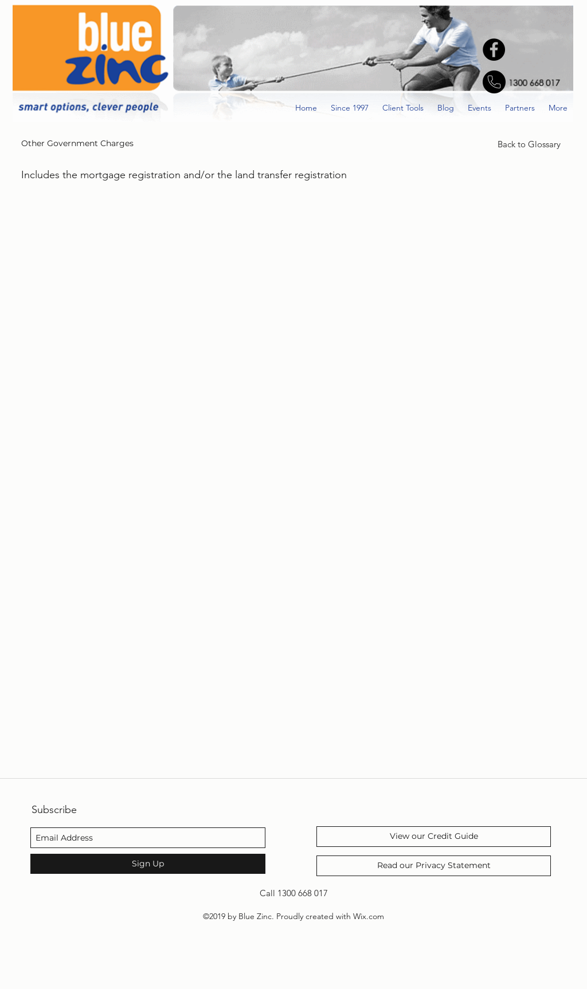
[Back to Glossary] (529, 144)
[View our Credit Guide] (433, 836)
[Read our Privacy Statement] (433, 865)
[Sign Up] (147, 864)
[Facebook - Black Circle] (494, 49)
